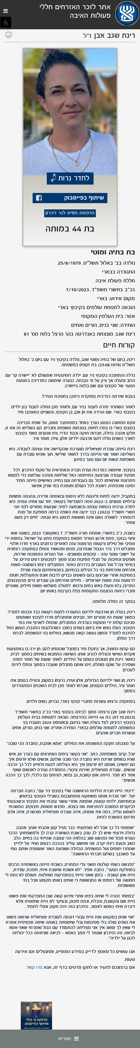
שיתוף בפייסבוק (84, 198)
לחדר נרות (74, 178)
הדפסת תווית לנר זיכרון (70, 213)
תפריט (70, 1038)
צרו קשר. (34, 967)
